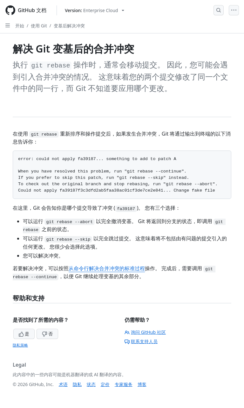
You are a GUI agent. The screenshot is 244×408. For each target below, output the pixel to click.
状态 (91, 384)
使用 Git (39, 26)
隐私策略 (20, 345)
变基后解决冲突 (69, 26)
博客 (142, 384)
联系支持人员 (141, 341)
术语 (63, 384)
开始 (19, 26)
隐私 (77, 384)
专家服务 (123, 384)
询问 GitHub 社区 (145, 332)
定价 (105, 384)
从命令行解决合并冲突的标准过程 (107, 268)
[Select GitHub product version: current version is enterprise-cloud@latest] (94, 10)
